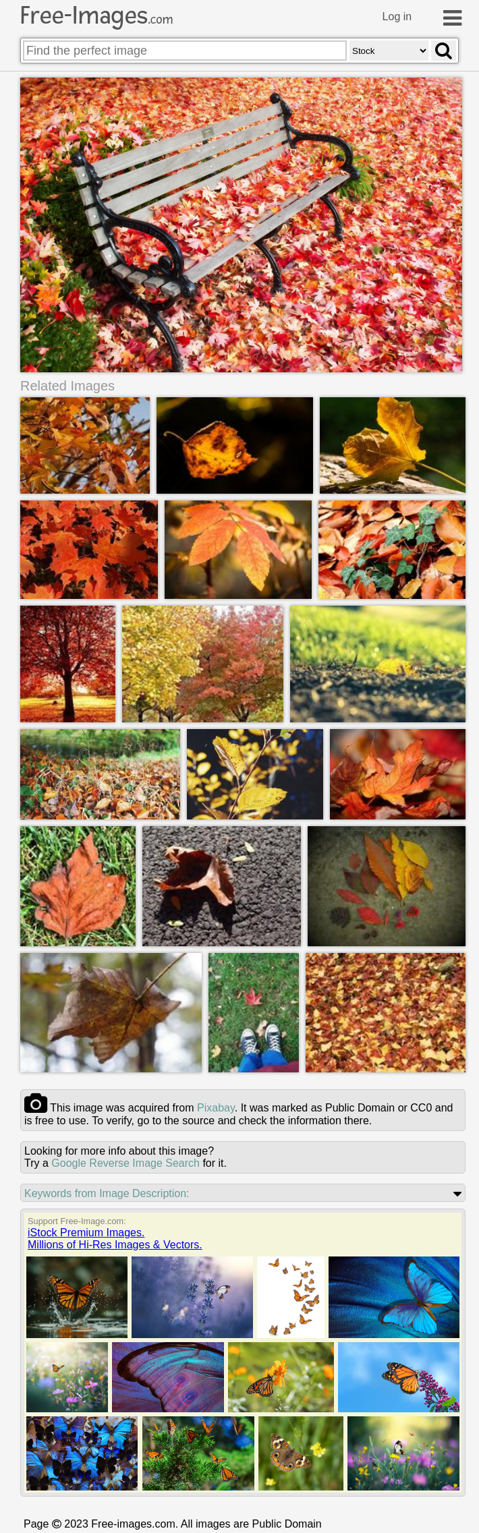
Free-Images (96, 15)
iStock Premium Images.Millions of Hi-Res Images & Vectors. (115, 1239)
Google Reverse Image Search (125, 1163)
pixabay (216, 1108)
